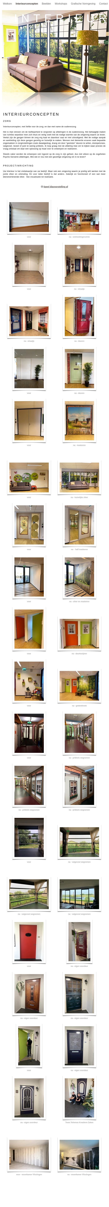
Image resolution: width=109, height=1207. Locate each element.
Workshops (61, 3)
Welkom (8, 3)
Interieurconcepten (27, 3)
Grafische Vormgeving (83, 3)
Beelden (47, 3)
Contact (103, 3)
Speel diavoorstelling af (55, 186)
